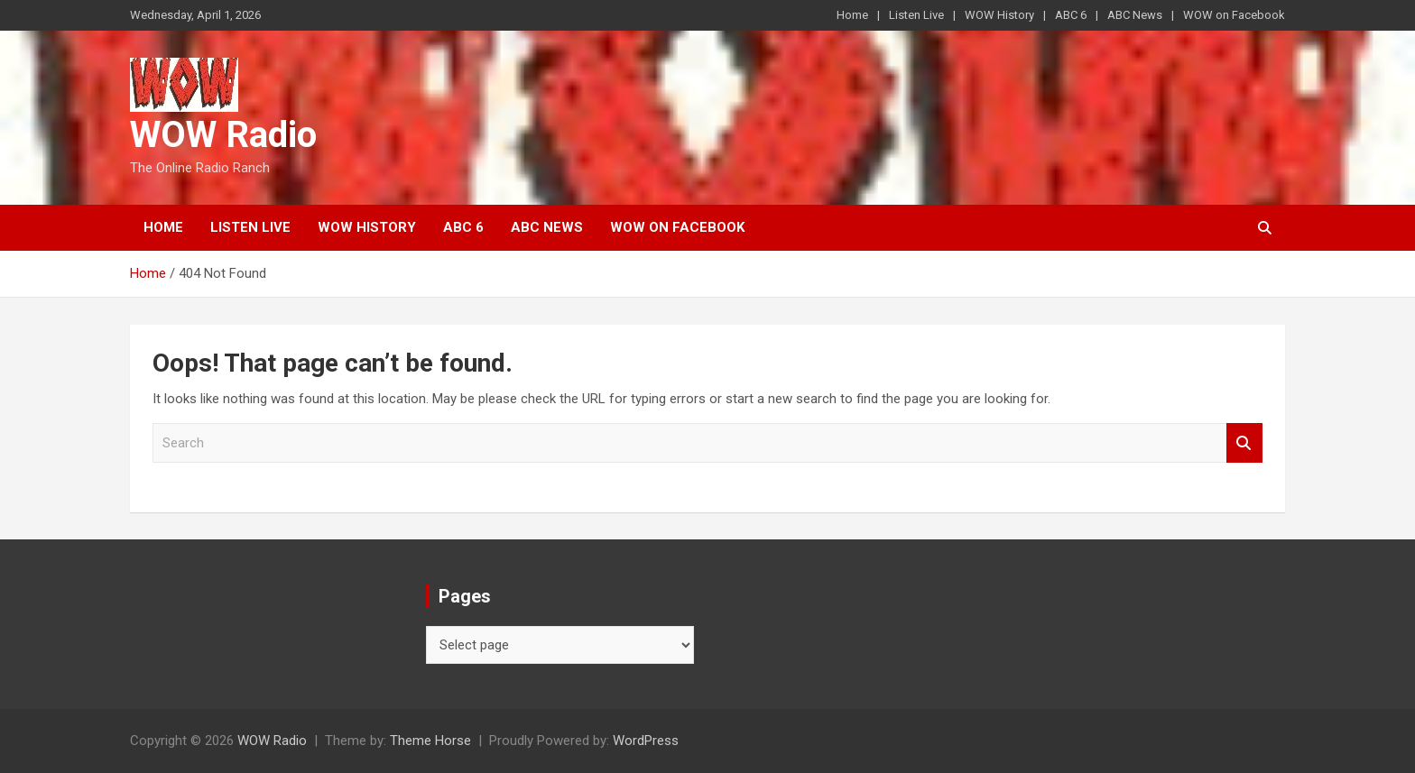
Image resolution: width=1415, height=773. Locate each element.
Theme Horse (430, 740)
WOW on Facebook (1234, 15)
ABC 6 (1071, 15)
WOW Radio (223, 135)
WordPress (646, 740)
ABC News (1134, 15)
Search (1244, 443)
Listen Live (916, 15)
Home (852, 15)
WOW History (999, 15)
